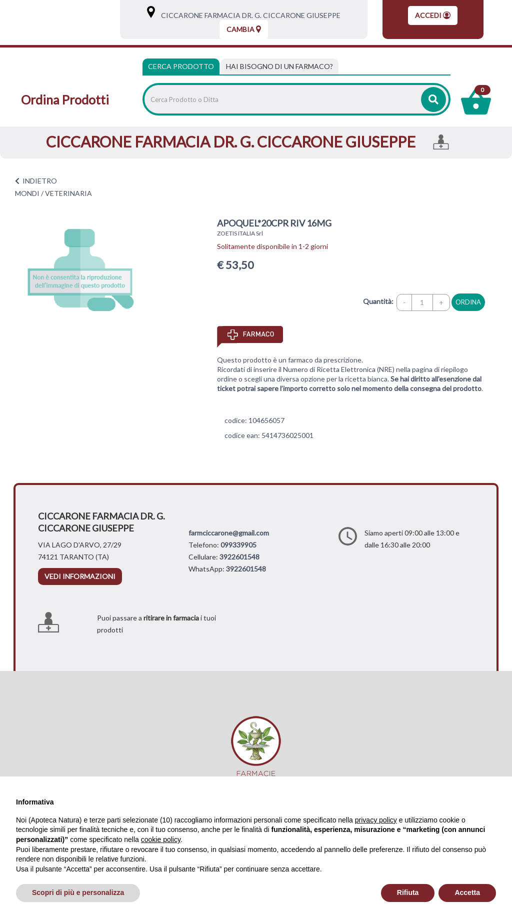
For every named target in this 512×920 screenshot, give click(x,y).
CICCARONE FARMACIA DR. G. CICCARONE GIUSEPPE (248, 15)
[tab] (279, 66)
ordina (468, 302)
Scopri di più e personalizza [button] (78, 892)
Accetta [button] (467, 892)
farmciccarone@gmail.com (228, 532)
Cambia (243, 29)
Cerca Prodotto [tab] (181, 66)
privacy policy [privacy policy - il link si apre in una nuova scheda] (376, 820)
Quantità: (378, 301)
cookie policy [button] (160, 840)
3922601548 (240, 556)
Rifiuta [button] (408, 892)
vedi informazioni (80, 576)
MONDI (27, 193)
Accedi (432, 15)
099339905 (238, 544)
